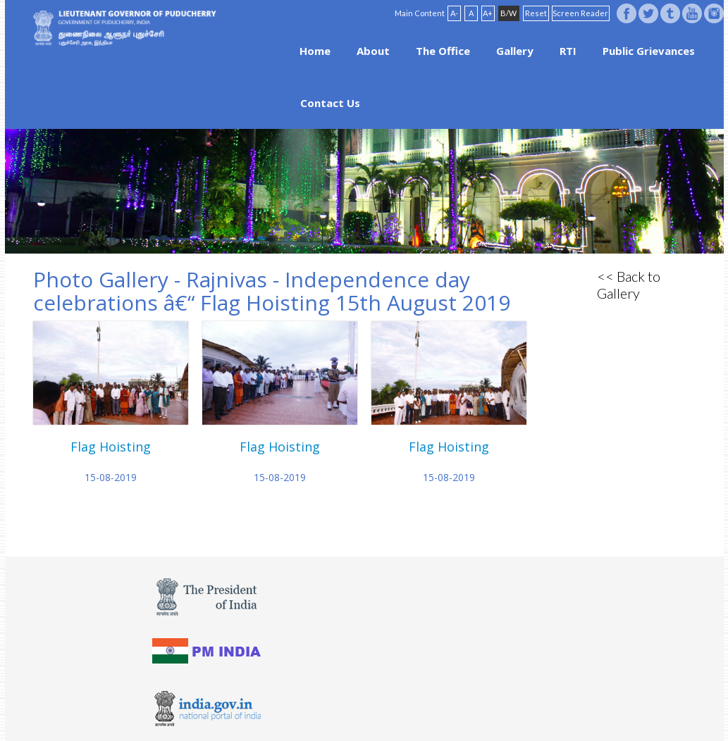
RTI (568, 51)
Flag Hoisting (110, 446)
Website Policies (332, 707)
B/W (508, 13)
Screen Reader (580, 13)
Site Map (419, 707)
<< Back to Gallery (628, 284)
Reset (536, 13)
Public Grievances (649, 51)
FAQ (383, 707)
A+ (488, 13)
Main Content (420, 13)
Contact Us (330, 103)
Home (315, 51)
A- (454, 13)
